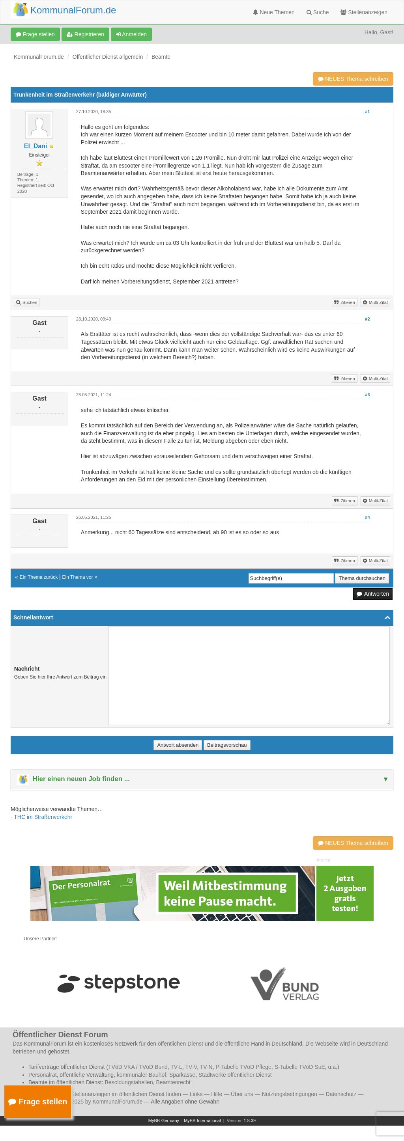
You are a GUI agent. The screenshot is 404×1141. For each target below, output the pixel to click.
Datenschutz (341, 1094)
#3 (367, 394)
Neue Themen (274, 12)
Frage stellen (35, 34)
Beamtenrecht (173, 1082)
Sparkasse (182, 1075)
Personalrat (42, 1075)
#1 (367, 111)
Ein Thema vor (77, 577)
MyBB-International (202, 1120)
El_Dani (35, 146)
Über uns (242, 1094)
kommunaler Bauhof (141, 1075)
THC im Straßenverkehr (43, 817)
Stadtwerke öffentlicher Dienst (235, 1075)
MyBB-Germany (163, 1120)
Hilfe (216, 1094)
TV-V (191, 1067)
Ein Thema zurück (39, 577)
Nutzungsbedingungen (289, 1094)
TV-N (206, 1067)
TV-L (176, 1067)
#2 (367, 319)
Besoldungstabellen (129, 1082)
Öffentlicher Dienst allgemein (108, 57)
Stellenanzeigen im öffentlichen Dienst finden (126, 1094)
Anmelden (131, 34)
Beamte (161, 57)
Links (196, 1094)
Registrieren (85, 34)
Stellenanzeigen (363, 12)
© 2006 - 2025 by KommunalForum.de (95, 1101)
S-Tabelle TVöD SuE (300, 1067)
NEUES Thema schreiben (353, 79)
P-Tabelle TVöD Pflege (243, 1067)
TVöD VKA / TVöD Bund (138, 1067)
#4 (367, 517)
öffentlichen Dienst (180, 1043)
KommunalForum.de (39, 57)
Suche (318, 12)
